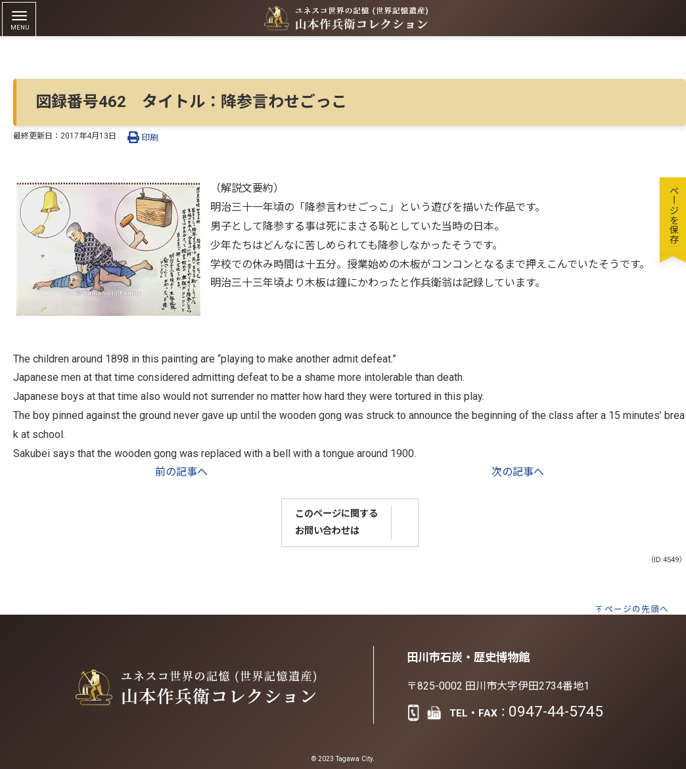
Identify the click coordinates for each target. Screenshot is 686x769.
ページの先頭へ (637, 609)
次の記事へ (518, 472)
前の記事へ (181, 472)
